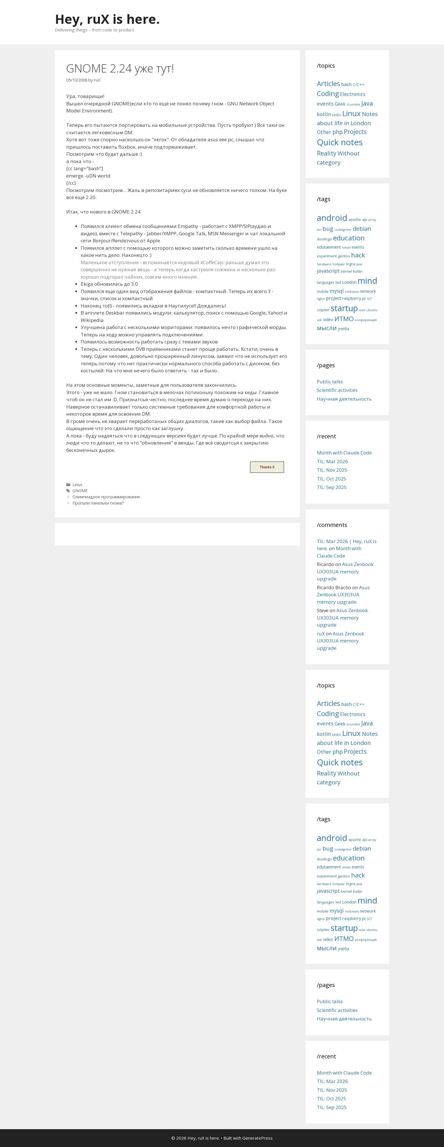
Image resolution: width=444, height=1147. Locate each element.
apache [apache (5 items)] (355, 219)
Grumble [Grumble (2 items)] (353, 104)
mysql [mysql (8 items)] (337, 290)
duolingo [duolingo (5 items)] (324, 239)
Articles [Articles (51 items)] (328, 83)
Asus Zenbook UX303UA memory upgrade (345, 571)
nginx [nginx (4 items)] (321, 299)
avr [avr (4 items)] (319, 230)
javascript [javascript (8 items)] (328, 270)
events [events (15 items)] (325, 103)
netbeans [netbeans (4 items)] (352, 292)
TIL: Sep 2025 (332, 487)
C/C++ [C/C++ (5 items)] (358, 84)
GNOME (79, 490)
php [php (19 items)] (337, 132)
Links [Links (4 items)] (336, 114)
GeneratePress (257, 1138)
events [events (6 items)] (358, 247)
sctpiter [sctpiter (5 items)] (323, 309)
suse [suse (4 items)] (362, 310)
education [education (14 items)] (349, 237)
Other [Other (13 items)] (324, 132)
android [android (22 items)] (332, 217)
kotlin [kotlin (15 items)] (324, 114)
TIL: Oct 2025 (331, 478)
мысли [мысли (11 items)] (327, 328)
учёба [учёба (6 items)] (343, 328)
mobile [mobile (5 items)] (322, 291)
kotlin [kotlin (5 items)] (357, 271)
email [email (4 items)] (346, 247)
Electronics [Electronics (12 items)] (352, 94)
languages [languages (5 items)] (325, 282)
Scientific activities (337, 390)
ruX (321, 633)
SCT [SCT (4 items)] (369, 299)
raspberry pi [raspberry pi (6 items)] (354, 298)
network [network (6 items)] (368, 291)
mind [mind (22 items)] (367, 280)
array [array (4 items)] (372, 220)
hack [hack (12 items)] (358, 255)
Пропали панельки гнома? (98, 503)
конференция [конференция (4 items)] (366, 320)
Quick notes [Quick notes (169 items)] (340, 142)
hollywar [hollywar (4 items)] (338, 264)
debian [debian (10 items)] (362, 228)
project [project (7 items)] (333, 298)
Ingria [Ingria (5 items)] (350, 263)
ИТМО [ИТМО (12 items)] (344, 318)
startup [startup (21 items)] (344, 307)
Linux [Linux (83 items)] (351, 113)
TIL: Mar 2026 (332, 461)
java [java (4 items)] (359, 264)
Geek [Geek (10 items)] (340, 104)
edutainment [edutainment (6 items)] (329, 247)
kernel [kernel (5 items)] (346, 271)
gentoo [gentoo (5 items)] (344, 256)
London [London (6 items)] (349, 282)
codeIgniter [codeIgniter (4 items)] (343, 230)
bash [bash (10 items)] (346, 84)
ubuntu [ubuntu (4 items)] (371, 310)
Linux (77, 484)
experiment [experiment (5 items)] (327, 256)
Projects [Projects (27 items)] (355, 132)
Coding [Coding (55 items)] (328, 93)
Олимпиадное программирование (106, 496)
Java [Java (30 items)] (367, 103)
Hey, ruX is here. (107, 18)
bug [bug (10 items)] (328, 228)
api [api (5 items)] (364, 219)
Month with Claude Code (344, 452)
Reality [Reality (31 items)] (326, 153)
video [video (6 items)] (328, 319)
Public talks (330, 381)
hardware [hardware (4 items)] (324, 264)
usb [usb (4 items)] (319, 320)
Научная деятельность (344, 399)
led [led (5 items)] (338, 282)
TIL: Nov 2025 (332, 470)
